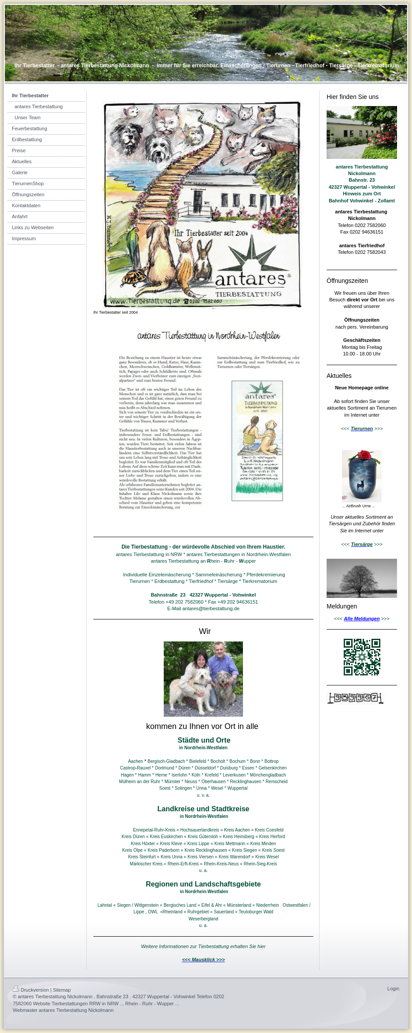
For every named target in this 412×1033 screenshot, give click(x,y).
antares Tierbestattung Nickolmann (76, 1010)
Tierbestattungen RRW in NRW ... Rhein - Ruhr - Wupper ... (115, 1003)
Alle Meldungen (361, 618)
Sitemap (61, 990)
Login (393, 988)
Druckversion (31, 990)
